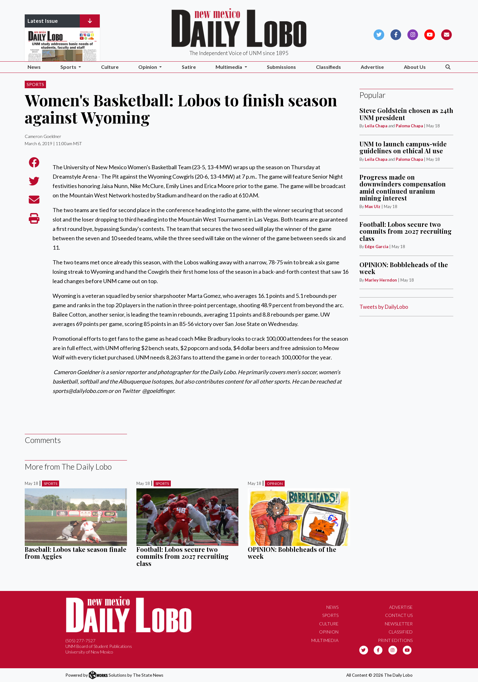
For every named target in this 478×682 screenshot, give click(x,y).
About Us (415, 67)
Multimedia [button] (229, 67)
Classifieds (328, 67)
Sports (35, 84)
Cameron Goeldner (43, 136)
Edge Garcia (376, 246)
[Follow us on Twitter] (379, 34)
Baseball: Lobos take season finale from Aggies (75, 552)
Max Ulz (372, 206)
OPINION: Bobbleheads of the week (292, 552)
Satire (189, 67)
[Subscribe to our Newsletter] (446, 34)
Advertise (372, 67)
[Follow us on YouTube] (429, 34)
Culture (110, 67)
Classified (401, 631)
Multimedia (324, 640)
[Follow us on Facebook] (396, 34)
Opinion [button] (148, 67)
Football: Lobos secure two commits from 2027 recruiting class (182, 556)
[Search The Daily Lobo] (448, 67)
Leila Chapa (376, 125)
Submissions (281, 67)
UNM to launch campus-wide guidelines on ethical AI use (403, 147)
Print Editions (395, 640)
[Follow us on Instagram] (413, 34)
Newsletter (399, 623)
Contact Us (399, 615)
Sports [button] (68, 67)
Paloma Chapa (409, 125)
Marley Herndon (381, 279)
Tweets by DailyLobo (383, 306)
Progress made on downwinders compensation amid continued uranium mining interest (402, 187)
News (34, 67)
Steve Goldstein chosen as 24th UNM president (406, 113)
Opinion (275, 483)
